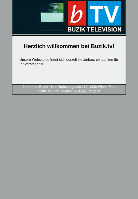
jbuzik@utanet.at (87, 91)
